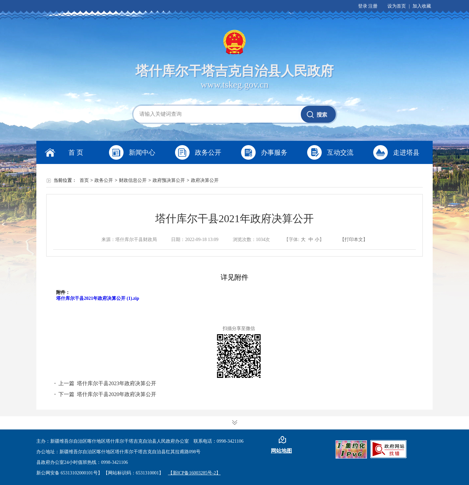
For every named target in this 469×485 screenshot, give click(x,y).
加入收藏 (422, 6)
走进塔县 (406, 152)
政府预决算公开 (169, 180)
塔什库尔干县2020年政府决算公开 (116, 394)
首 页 (75, 152)
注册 (373, 6)
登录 (362, 6)
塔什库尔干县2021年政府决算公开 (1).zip (97, 298)
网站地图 (281, 451)
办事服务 (274, 152)
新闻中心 (142, 152)
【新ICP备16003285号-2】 (194, 472)
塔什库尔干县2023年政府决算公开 (116, 383)
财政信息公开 (133, 180)
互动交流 (340, 152)
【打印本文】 (354, 239)
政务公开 (208, 152)
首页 (84, 180)
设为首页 (396, 6)
